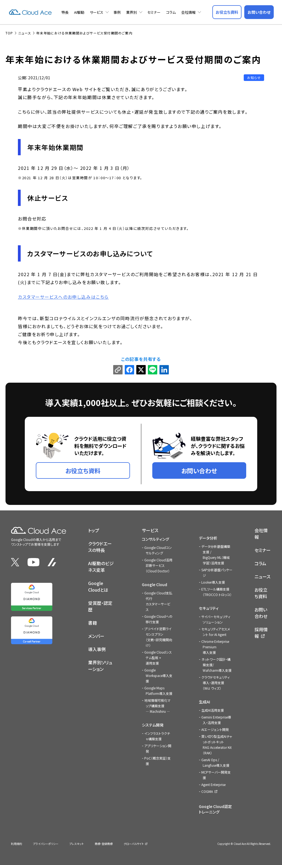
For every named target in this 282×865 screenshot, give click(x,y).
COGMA (207, 791)
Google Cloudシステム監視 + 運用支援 (158, 657)
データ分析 (208, 538)
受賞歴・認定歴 (100, 606)
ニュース (262, 576)
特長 (65, 12)
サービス (96, 12)
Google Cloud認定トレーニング (215, 809)
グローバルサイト (134, 844)
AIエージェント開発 (215, 729)
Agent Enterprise (213, 784)
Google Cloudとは (98, 586)
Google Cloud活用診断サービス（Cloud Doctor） (158, 565)
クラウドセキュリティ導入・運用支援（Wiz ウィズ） (215, 682)
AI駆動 (79, 12)
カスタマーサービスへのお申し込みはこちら (63, 296)
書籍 (92, 622)
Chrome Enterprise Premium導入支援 (215, 647)
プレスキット (76, 844)
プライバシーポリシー (45, 844)
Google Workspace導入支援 (158, 675)
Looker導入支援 (213, 582)
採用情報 (261, 632)
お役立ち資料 (260, 593)
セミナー (154, 12)
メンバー (96, 636)
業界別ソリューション (100, 665)
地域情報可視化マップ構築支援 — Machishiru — (157, 706)
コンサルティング (155, 539)
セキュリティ (209, 608)
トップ (93, 530)
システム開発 (153, 725)
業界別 (131, 12)
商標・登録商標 (104, 844)
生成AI (204, 701)
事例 (117, 12)
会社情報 (188, 12)
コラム (171, 12)
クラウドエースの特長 (100, 546)
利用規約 (16, 844)
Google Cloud (154, 584)
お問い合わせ (260, 612)
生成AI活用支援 (212, 710)
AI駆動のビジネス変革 (101, 566)
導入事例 (97, 649)
